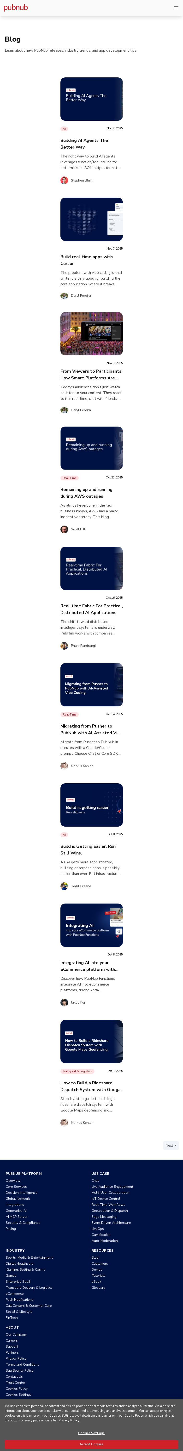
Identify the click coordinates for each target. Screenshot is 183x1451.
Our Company (16, 1334)
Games (11, 1275)
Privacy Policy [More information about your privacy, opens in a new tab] (69, 1426)
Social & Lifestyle (19, 1311)
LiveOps (98, 1228)
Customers (100, 1263)
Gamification (101, 1234)
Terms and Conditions (22, 1364)
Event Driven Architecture (111, 1222)
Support (12, 1346)
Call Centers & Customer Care (29, 1305)
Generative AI (16, 1210)
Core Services (16, 1186)
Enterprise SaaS (18, 1281)
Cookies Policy (17, 1388)
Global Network (18, 1198)
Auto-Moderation (105, 1240)
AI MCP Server (17, 1216)
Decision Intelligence (21, 1192)
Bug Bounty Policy (19, 1370)
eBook (96, 1281)
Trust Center (15, 1382)
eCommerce (15, 1293)
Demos (97, 1269)
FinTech (12, 1317)
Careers (12, 1340)
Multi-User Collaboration (110, 1192)
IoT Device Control (106, 1198)
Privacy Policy (16, 1358)
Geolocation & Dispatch (110, 1210)
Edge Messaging (104, 1216)
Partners (12, 1352)
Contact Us (14, 1376)
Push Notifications (19, 1299)
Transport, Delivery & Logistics (29, 1287)
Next (172, 1145)
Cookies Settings (18, 1394)
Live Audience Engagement (112, 1186)
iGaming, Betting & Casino (25, 1269)
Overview (13, 1180)
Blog (95, 1257)
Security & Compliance (23, 1222)
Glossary (98, 1287)
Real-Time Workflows (108, 1204)
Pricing (11, 1228)
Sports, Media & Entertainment (29, 1257)
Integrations (15, 1204)
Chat (95, 1180)
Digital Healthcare (20, 1263)
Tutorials (98, 1275)
